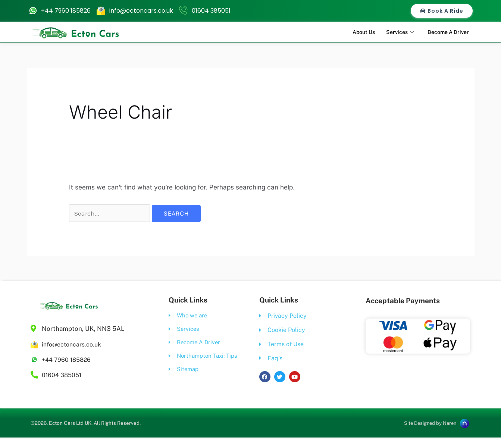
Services (395, 31)
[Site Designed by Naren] (463, 424)
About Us (357, 31)
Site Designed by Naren (427, 424)
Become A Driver (446, 31)
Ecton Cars (63, 424)
